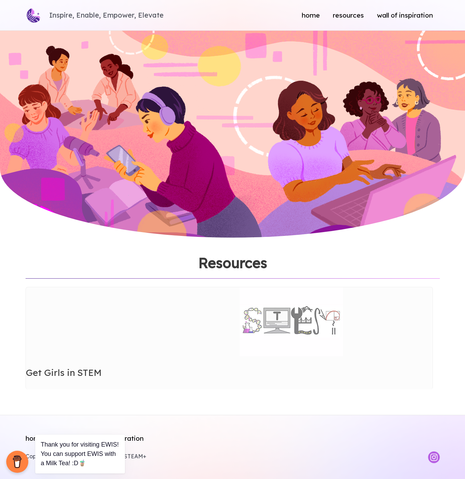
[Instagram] (434, 457)
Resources (348, 15)
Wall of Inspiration (405, 15)
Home (311, 15)
